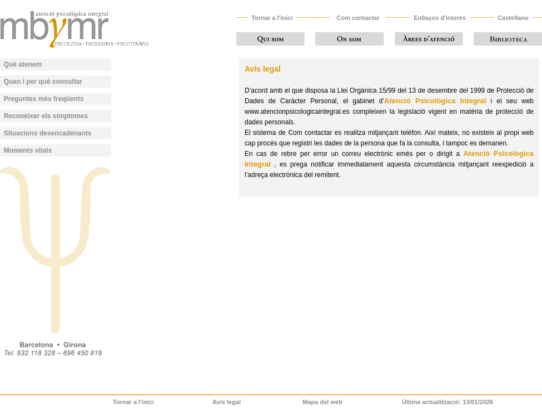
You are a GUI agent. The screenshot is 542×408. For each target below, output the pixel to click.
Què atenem (23, 64)
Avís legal (226, 402)
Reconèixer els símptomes (46, 116)
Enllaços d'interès (440, 17)
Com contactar (357, 17)
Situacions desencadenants (48, 133)
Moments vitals (28, 150)
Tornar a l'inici (272, 17)
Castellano (513, 17)
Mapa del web (322, 402)
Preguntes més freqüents (44, 99)
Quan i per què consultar (43, 81)
